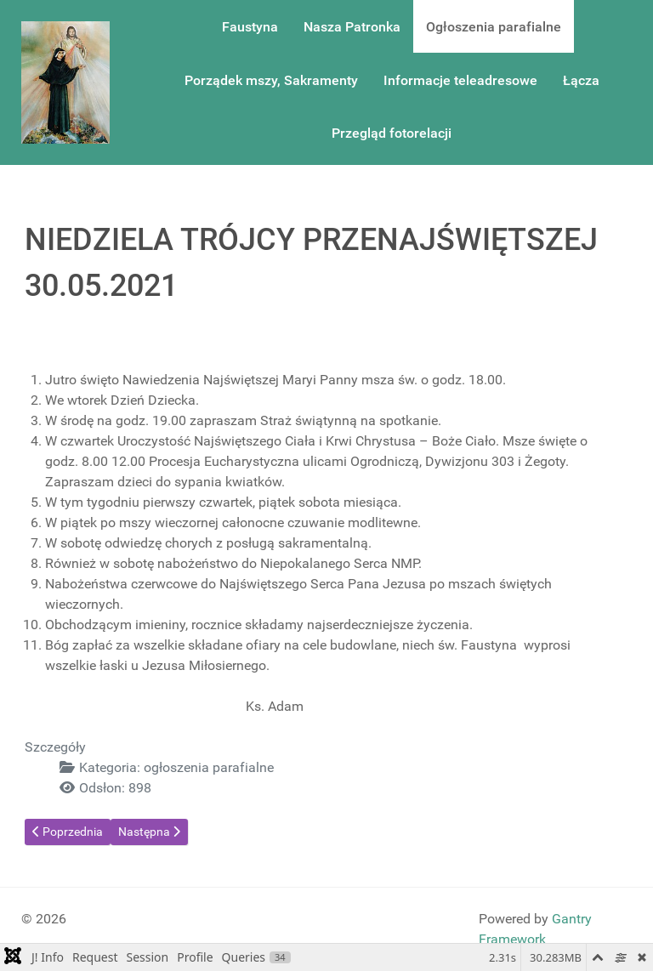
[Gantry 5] (65, 82)
